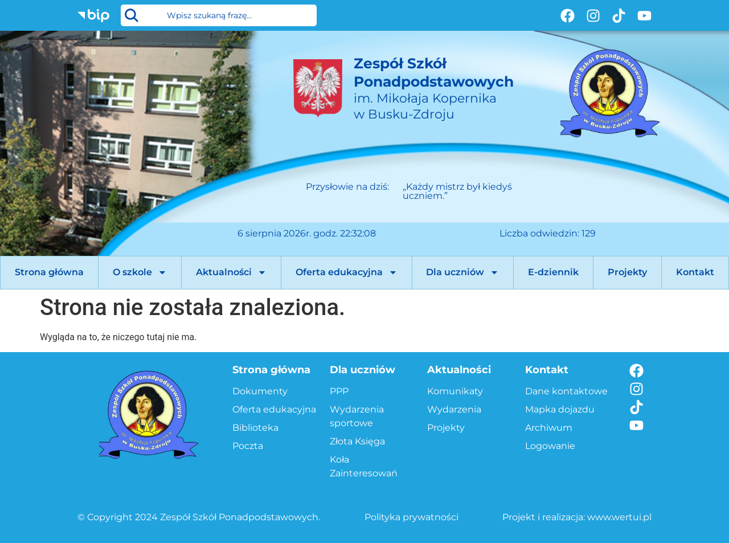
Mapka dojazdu (560, 409)
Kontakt (695, 272)
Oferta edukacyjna (347, 272)
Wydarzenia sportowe (357, 416)
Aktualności (231, 272)
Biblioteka (255, 427)
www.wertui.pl (619, 517)
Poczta (247, 445)
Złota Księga (357, 441)
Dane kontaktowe (566, 391)
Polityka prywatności (411, 517)
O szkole (140, 272)
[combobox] (219, 15)
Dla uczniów (462, 272)
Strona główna (49, 272)
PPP (339, 391)
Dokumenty (260, 391)
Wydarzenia (454, 409)
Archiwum (548, 427)
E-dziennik (553, 272)
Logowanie (550, 445)
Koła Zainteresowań (364, 466)
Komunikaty (455, 391)
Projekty (627, 272)
